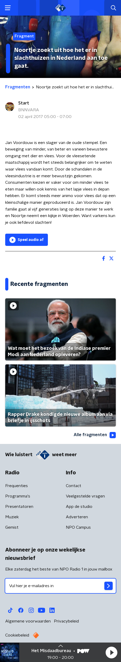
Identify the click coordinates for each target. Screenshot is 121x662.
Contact (73, 486)
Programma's (17, 496)
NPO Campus (78, 527)
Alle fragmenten (95, 435)
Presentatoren (19, 506)
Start (23, 103)
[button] (111, 652)
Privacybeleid (66, 621)
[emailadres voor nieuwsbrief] (60, 586)
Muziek (12, 517)
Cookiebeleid (17, 635)
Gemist (11, 527)
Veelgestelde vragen (85, 496)
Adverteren (77, 517)
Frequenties (16, 486)
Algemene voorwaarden (28, 621)
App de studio (79, 506)
